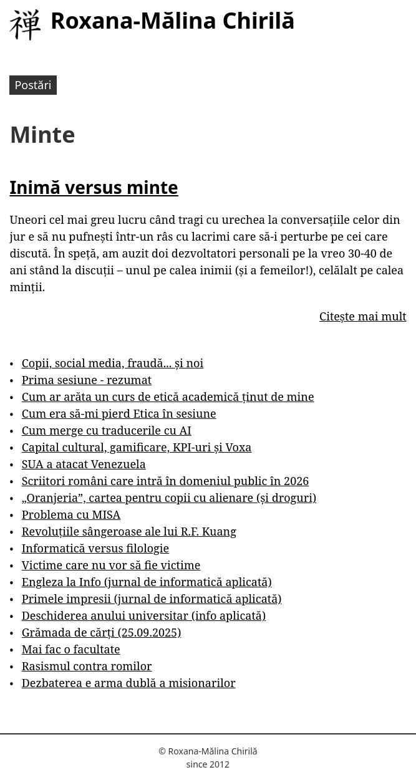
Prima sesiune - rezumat (87, 379)
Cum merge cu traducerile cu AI (106, 430)
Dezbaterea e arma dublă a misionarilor (129, 682)
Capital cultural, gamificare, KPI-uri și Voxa (137, 447)
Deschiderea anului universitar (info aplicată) (144, 615)
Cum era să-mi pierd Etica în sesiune (119, 413)
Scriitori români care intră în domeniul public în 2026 (165, 480)
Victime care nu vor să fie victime (111, 564)
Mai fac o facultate (71, 649)
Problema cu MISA (71, 514)
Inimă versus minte (93, 187)
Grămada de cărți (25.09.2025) (101, 632)
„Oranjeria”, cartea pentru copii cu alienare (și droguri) (169, 497)
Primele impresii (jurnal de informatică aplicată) (152, 598)
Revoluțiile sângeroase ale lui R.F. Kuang (129, 531)
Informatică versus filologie (95, 548)
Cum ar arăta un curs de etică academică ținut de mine (168, 396)
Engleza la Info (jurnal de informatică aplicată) (147, 581)
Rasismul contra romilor (87, 665)
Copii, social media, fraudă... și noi (112, 362)
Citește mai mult (362, 316)
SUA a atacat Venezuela (84, 463)
